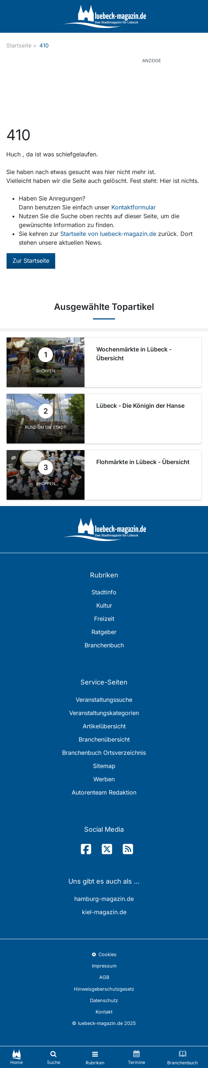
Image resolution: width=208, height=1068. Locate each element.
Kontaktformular (133, 207)
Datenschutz (104, 1000)
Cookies (104, 954)
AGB (104, 977)
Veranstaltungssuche (104, 699)
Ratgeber (104, 632)
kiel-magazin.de (104, 912)
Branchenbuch (104, 645)
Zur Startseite (30, 260)
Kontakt (104, 1012)
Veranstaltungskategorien (104, 713)
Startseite (19, 45)
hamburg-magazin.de (104, 898)
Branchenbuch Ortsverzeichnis (104, 752)
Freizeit (104, 618)
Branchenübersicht (104, 739)
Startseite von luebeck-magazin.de (109, 233)
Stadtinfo (104, 592)
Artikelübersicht (104, 726)
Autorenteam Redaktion (104, 792)
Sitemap (104, 766)
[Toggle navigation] (95, 1057)
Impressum (104, 966)
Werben (104, 779)
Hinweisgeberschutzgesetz (104, 989)
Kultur (104, 605)
